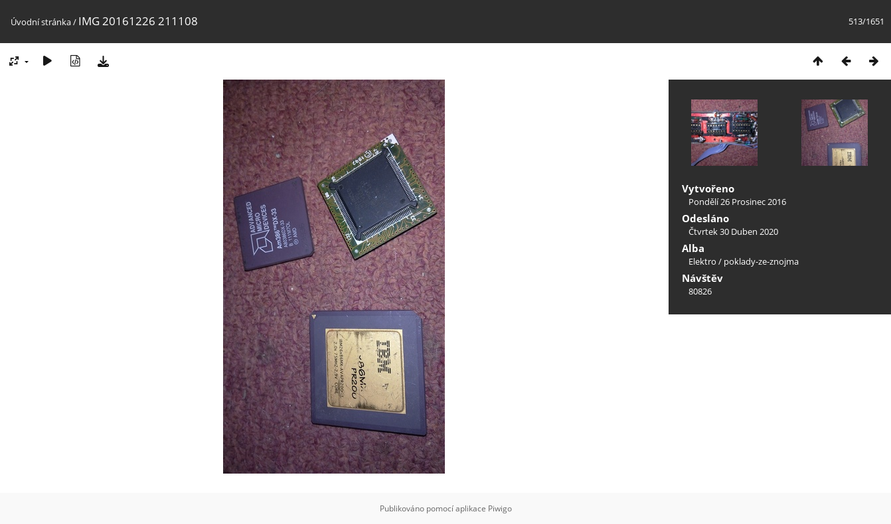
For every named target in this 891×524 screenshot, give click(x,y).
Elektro (702, 261)
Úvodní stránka (41, 22)
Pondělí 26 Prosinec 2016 (737, 202)
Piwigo (500, 508)
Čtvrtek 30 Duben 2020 (733, 231)
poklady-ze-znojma (761, 261)
